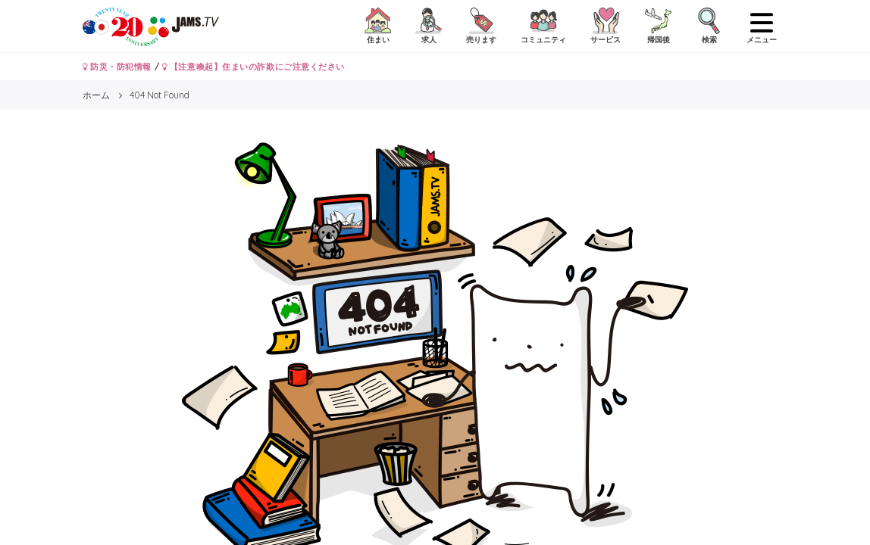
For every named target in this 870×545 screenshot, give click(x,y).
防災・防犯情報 (117, 66)
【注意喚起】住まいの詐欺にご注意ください (253, 66)
